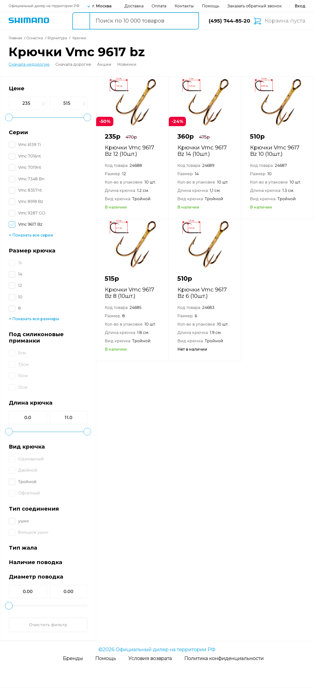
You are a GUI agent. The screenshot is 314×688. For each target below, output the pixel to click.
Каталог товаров (59, 21)
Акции (104, 64)
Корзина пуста (285, 21)
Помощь (210, 6)
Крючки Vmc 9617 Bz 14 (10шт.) (202, 150)
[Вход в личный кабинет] (300, 6)
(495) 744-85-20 (229, 21)
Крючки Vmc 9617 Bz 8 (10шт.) (129, 292)
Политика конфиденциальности (224, 658)
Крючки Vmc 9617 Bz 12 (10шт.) (129, 150)
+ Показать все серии (31, 235)
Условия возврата (150, 658)
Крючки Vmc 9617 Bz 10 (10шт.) (274, 150)
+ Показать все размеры (34, 319)
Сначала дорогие (73, 64)
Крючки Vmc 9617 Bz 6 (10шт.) (202, 292)
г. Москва (102, 6)
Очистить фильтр (48, 624)
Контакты (184, 6)
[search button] (81, 20)
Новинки (126, 64)
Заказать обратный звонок (254, 6)
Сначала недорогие (29, 64)
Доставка (134, 6)
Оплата (159, 6)
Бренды (73, 658)
